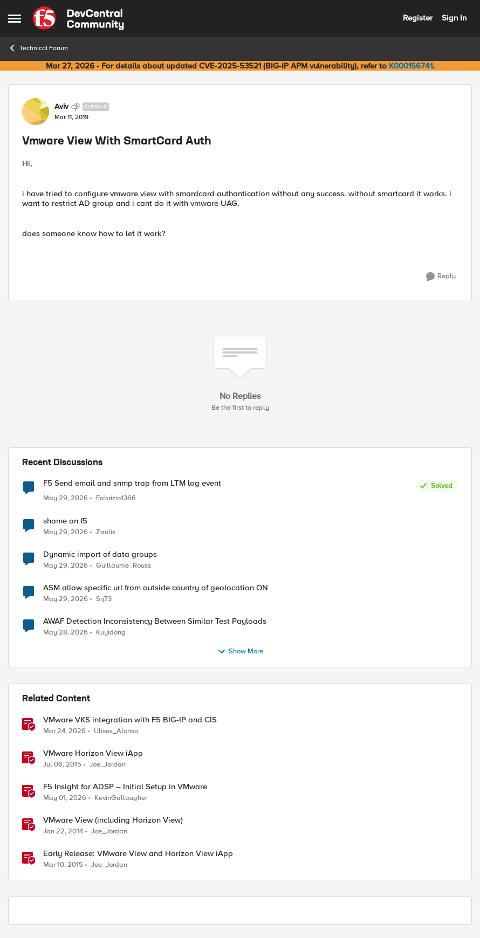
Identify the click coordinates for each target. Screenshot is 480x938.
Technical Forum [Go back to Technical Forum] (38, 48)
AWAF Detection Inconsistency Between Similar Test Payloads (154, 621)
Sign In (454, 18)
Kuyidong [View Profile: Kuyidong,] (111, 633)
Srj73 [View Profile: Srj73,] (104, 599)
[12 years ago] (63, 831)
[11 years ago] (62, 764)
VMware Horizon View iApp (93, 753)
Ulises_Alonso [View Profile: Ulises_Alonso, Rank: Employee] (116, 731)
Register (418, 18)
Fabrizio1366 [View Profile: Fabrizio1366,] (116, 498)
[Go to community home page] (78, 18)
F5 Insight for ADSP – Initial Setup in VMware (125, 786)
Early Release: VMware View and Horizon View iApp (138, 853)
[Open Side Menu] (14, 18)
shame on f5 (65, 521)
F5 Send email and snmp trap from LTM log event (132, 483)
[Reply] (441, 277)
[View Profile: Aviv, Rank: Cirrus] (35, 111)
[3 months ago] (64, 731)
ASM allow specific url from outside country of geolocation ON (155, 587)
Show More (240, 651)
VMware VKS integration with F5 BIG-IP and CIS (130, 720)
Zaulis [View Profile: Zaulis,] (105, 532)
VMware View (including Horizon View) (113, 820)
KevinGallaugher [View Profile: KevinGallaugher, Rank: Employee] (120, 798)
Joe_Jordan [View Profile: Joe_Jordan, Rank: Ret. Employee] (108, 764)
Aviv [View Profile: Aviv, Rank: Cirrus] (61, 106)
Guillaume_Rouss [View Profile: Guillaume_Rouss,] (123, 565)
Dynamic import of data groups (100, 554)
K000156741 (411, 66)
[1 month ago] (65, 498)
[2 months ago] (64, 798)
